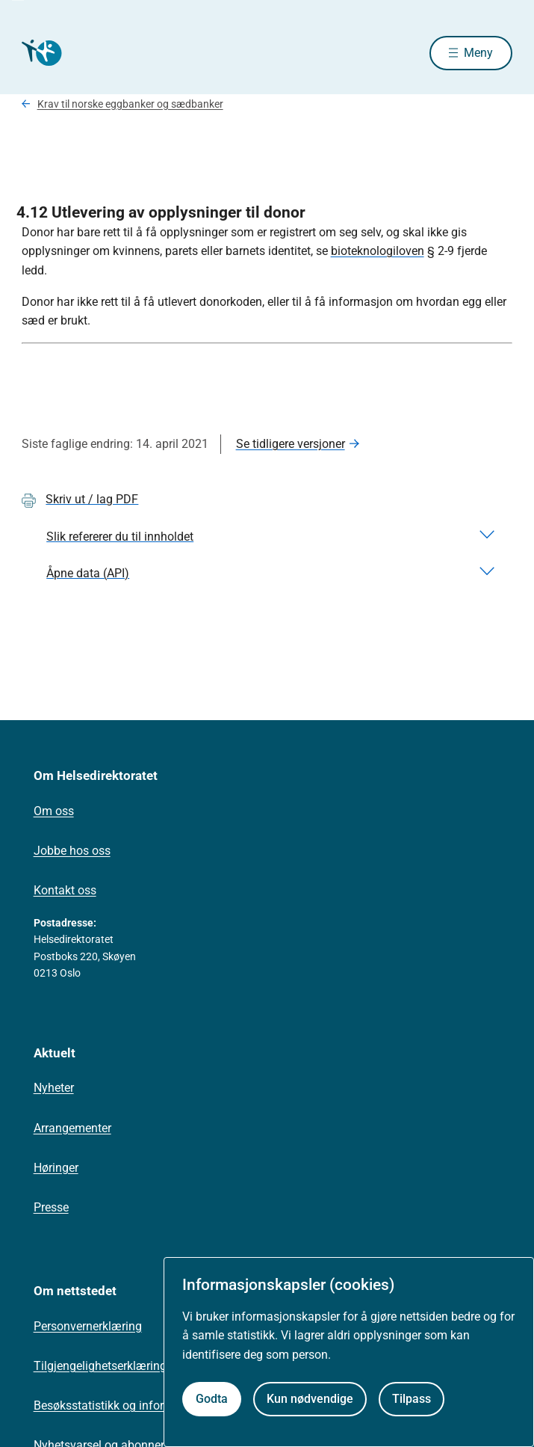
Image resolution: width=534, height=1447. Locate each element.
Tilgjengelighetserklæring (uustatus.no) (137, 1366)
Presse (51, 1207)
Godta (212, 1399)
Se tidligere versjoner (290, 444)
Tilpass (411, 1399)
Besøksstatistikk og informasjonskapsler (140, 1405)
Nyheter (54, 1088)
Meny (478, 53)
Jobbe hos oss (72, 851)
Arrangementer (72, 1128)
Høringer (56, 1168)
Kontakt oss (65, 890)
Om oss (54, 811)
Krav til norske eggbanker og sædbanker (130, 104)
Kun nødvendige (310, 1399)
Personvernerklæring (88, 1326)
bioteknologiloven (377, 251)
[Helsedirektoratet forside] (40, 53)
